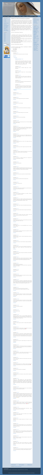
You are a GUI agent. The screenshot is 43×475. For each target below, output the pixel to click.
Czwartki (8, 16)
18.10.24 (18, 269)
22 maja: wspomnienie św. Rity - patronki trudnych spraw (36, 28)
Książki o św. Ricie (36, 35)
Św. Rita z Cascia (8, 4)
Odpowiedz (14, 99)
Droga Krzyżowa (13, 16)
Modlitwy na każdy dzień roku (36, 37)
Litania (20, 16)
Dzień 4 (5, 36)
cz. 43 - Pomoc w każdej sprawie (6, 26)
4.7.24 (17, 197)
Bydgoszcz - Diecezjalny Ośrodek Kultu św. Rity (36, 32)
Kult (17, 16)
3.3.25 (17, 332)
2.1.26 (19, 84)
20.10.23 (18, 120)
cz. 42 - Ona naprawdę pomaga (6, 25)
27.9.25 (17, 378)
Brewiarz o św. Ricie (36, 19)
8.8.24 (17, 218)
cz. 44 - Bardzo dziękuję (6, 28)
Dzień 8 (5, 40)
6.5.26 (17, 441)
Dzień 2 (5, 34)
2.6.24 (17, 177)
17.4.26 (17, 429)
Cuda (4, 16)
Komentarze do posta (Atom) (17, 466)
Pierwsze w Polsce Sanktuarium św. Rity (36, 44)
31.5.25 (20, 80)
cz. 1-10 (5, 19)
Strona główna (21, 464)
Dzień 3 (5, 35)
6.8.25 (17, 357)
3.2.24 (17, 150)
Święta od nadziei (36, 50)
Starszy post (30, 464)
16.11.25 (18, 392)
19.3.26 (17, 412)
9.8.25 (17, 368)
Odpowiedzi (15, 57)
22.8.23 (17, 92)
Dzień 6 (5, 38)
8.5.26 (17, 447)
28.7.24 (17, 208)
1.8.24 (17, 213)
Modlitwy (23, 16)
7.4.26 (17, 423)
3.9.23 (17, 111)
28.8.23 (17, 97)
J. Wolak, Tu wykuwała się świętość (35, 34)
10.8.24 (17, 229)
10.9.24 (17, 240)
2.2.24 (17, 145)
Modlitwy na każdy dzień (29, 16)
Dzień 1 (5, 33)
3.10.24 (17, 251)
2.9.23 (17, 106)
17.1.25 (17, 321)
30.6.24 (17, 182)
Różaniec (35, 16)
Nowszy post (13, 464)
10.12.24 (18, 292)
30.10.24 (18, 279)
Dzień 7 (5, 39)
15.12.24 (20, 66)
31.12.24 (18, 314)
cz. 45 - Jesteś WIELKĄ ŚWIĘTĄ (6, 30)
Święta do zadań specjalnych (36, 49)
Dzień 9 (5, 41)
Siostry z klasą (35, 45)
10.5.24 (17, 166)
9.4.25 (17, 339)
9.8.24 (17, 224)
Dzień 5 (5, 37)
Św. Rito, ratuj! (35, 47)
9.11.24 (17, 287)
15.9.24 (17, 245)
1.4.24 (17, 156)
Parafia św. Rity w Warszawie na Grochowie (36, 42)
